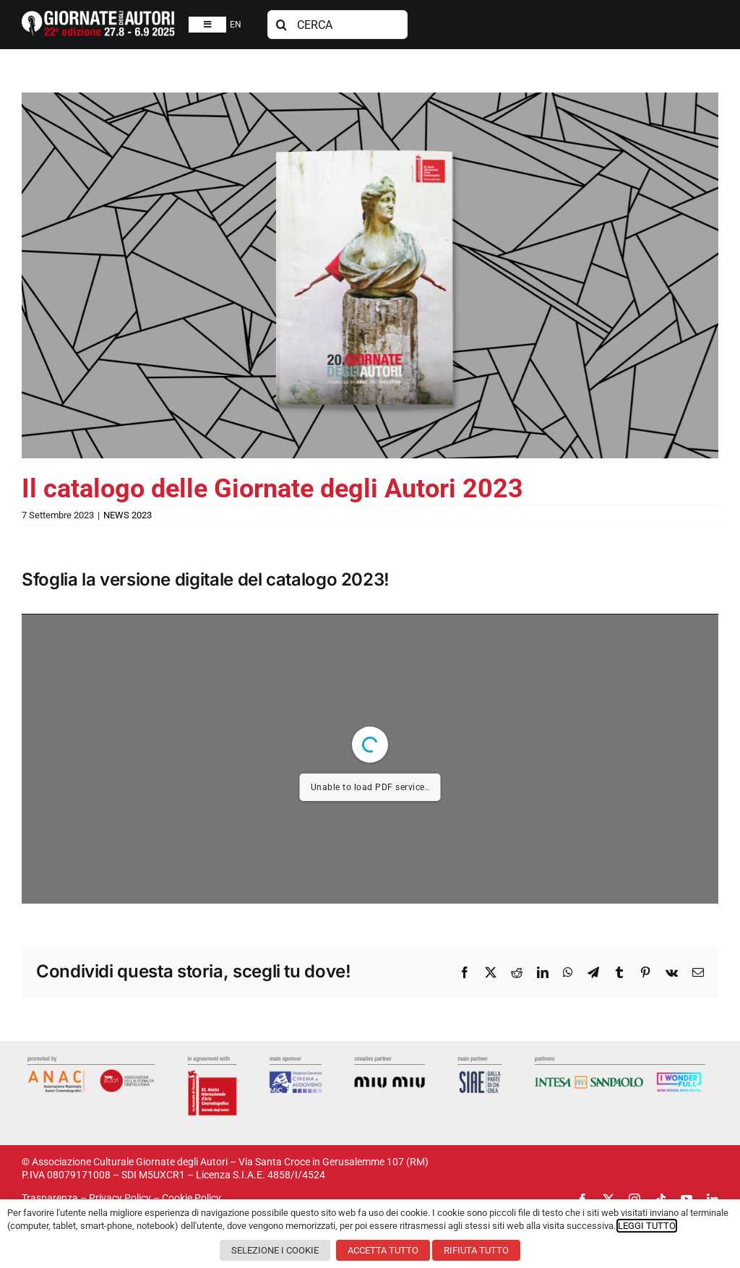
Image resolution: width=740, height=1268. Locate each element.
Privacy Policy (120, 1198)
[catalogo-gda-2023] (370, 275)
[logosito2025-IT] (98, 16)
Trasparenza (50, 1198)
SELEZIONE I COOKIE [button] (275, 1250)
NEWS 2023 (127, 515)
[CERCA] (337, 24)
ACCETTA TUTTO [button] (383, 1250)
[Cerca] (281, 24)
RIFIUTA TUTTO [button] (476, 1250)
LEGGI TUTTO (647, 1225)
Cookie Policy (191, 1198)
